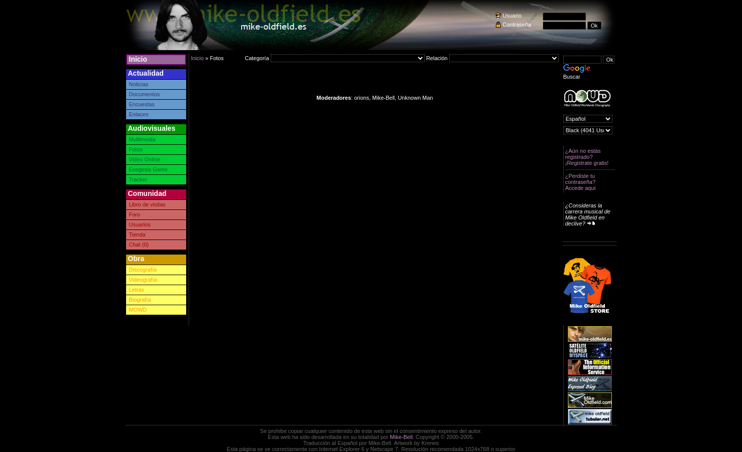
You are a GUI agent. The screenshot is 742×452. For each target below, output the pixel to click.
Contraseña (517, 25)
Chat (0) (139, 245)
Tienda (137, 235)
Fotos (136, 149)
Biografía (140, 300)
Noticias (139, 84)
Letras (137, 290)
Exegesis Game (148, 169)
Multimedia (142, 139)
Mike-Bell (401, 437)
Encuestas (142, 104)
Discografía (143, 270)
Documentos (144, 94)
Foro (135, 214)
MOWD (138, 310)
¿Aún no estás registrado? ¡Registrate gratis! (587, 157)
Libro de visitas (147, 204)
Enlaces (139, 114)
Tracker (138, 179)
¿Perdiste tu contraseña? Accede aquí (580, 182)
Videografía (143, 280)
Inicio (138, 59)
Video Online (145, 159)
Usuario (512, 16)
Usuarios (140, 224)
